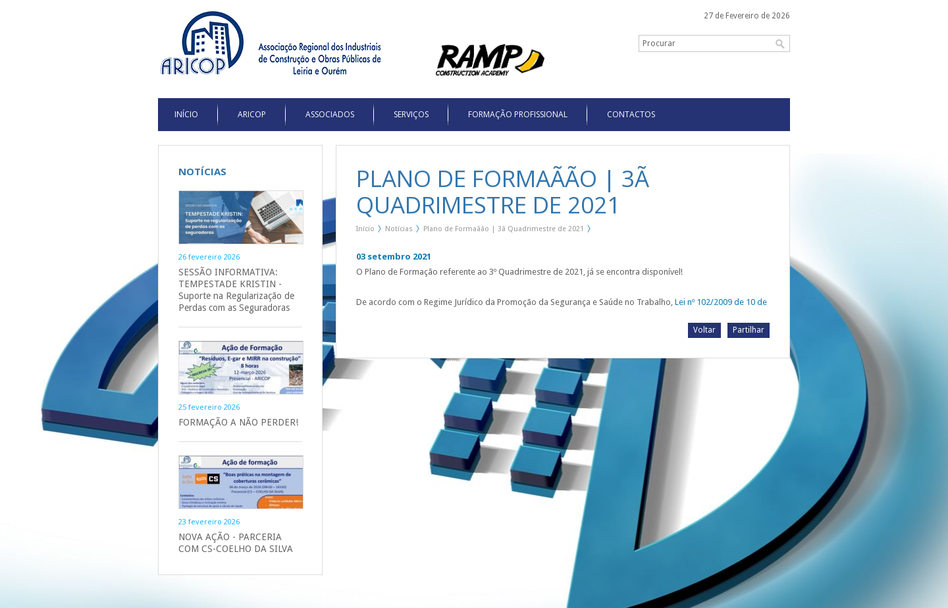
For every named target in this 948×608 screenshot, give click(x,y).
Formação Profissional (517, 114)
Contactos (631, 114)
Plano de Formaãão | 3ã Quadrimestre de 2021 (503, 229)
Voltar (704, 330)
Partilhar (748, 330)
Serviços (411, 114)
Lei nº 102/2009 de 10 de (721, 302)
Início (365, 229)
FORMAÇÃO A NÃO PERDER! (238, 422)
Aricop (252, 114)
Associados (329, 114)
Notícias (399, 229)
